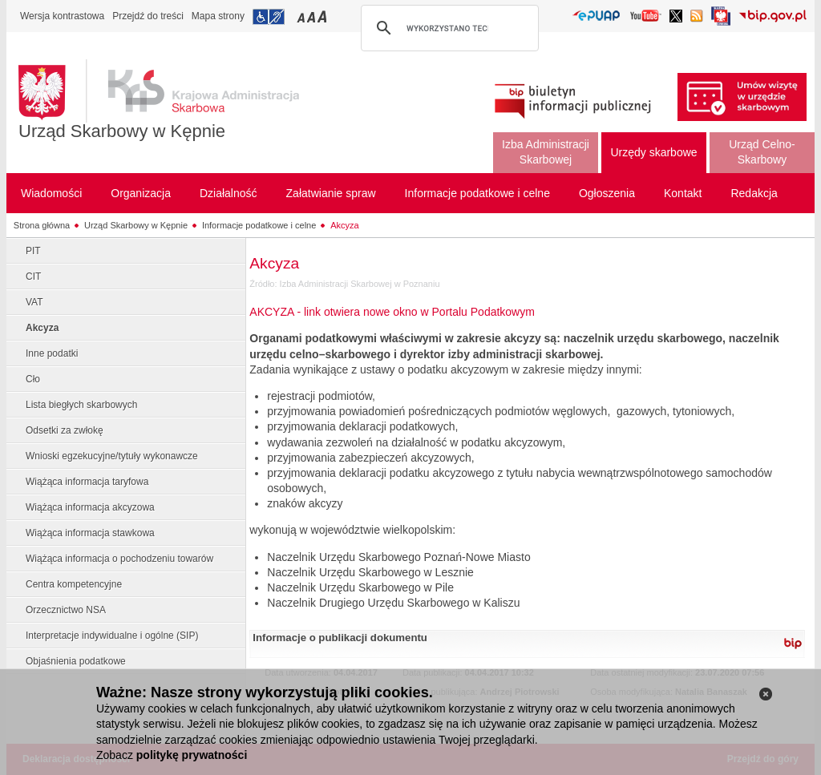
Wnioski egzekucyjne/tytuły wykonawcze (112, 456)
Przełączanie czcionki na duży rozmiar (323, 16)
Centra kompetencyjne (74, 584)
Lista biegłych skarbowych (81, 404)
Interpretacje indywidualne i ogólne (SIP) (112, 635)
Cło (33, 379)
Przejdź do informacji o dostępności (269, 17)
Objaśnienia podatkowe (76, 661)
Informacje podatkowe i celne (259, 225)
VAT (34, 302)
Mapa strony (218, 16)
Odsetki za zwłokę (64, 430)
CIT (33, 276)
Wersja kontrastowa (62, 16)
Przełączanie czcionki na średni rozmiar (312, 16)
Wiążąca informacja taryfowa (87, 481)
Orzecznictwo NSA (66, 610)
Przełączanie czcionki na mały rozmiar (302, 16)
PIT (33, 250)
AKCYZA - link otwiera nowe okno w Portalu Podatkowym (392, 311)
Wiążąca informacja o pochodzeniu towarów (119, 558)
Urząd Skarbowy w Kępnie (121, 131)
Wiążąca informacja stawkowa (90, 533)
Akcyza (344, 225)
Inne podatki (52, 353)
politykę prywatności (191, 755)
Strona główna (42, 225)
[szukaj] (447, 28)
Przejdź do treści (148, 16)
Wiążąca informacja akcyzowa (90, 507)
